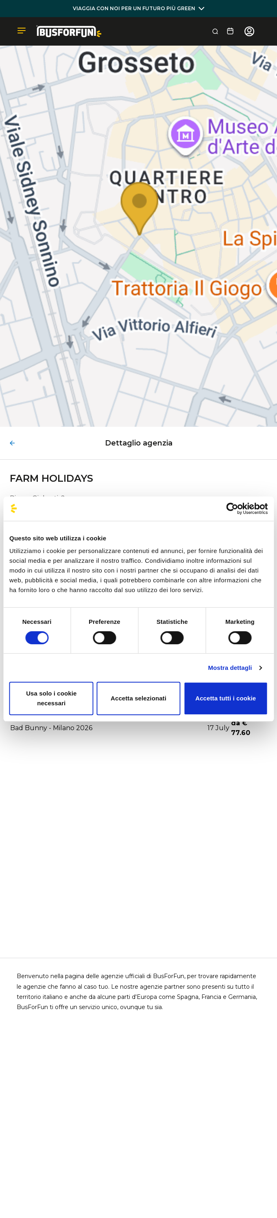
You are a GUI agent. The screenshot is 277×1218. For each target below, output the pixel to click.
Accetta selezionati (138, 698)
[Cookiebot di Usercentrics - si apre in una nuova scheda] (232, 509)
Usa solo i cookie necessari (51, 698)
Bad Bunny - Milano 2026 (51, 728)
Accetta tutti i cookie (225, 698)
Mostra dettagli (230, 667)
